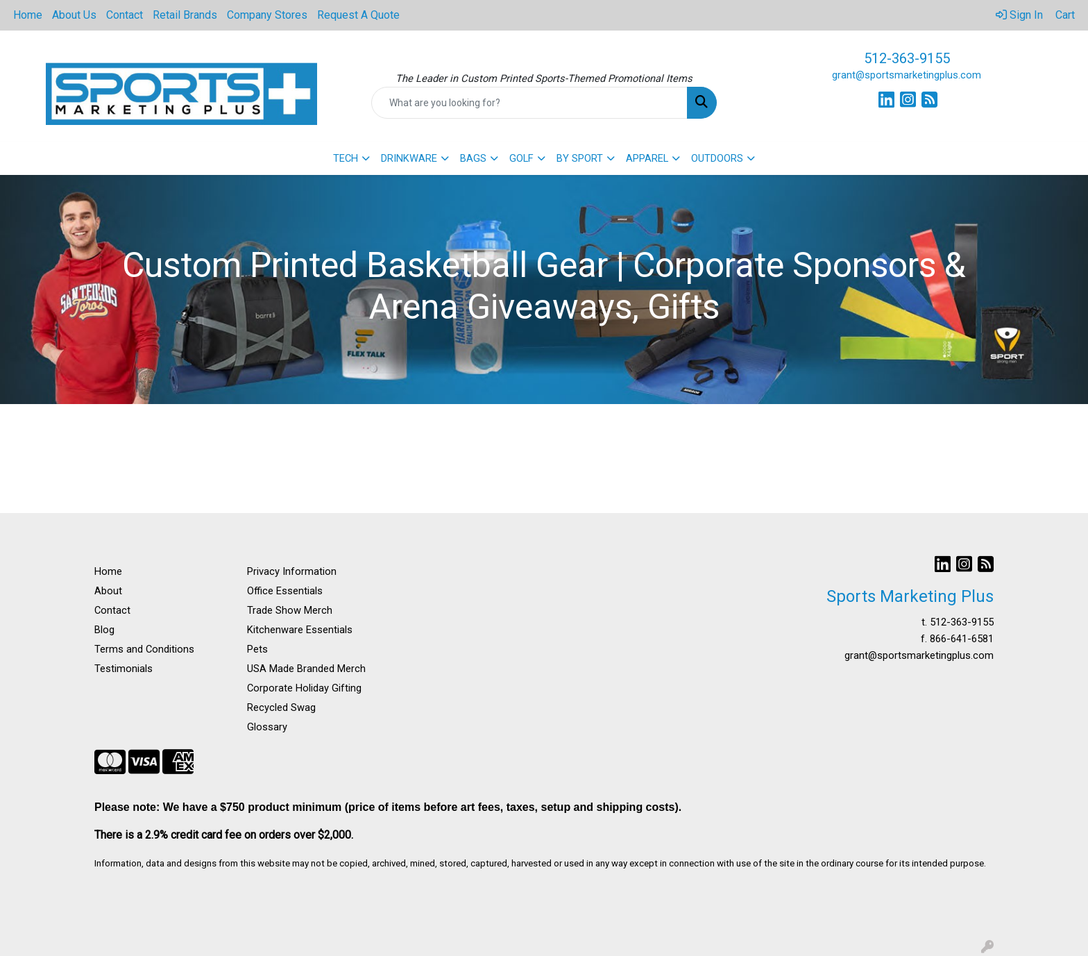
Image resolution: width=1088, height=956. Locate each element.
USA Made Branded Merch (306, 668)
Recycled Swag (281, 707)
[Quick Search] (529, 103)
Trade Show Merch (289, 610)
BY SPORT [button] (579, 158)
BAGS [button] (473, 158)
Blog (104, 629)
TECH (345, 158)
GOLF (521, 158)
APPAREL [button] (647, 158)
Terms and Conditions (144, 649)
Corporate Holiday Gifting (304, 688)
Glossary (267, 727)
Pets (257, 649)
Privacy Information (292, 571)
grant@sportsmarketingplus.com (906, 75)
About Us (74, 15)
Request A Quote (358, 15)
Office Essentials (285, 591)
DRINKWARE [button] (409, 158)
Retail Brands (185, 15)
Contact (124, 15)
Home (27, 15)
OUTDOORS (717, 158)
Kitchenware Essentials (299, 629)
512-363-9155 (907, 58)
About (108, 591)
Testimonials (123, 668)
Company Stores (267, 15)
